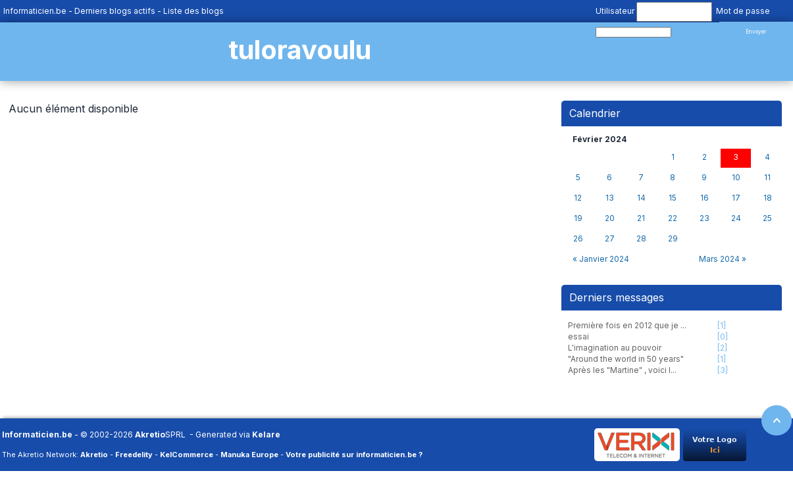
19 (578, 218)
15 (673, 198)
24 (736, 218)
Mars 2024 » (722, 259)
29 (673, 238)
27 (610, 238)
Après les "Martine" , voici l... (622, 370)
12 (578, 198)
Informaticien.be (34, 11)
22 (672, 218)
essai (578, 336)
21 (641, 218)
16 (704, 198)
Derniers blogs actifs (114, 11)
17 (736, 198)
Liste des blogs (193, 11)
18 (767, 198)
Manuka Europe (249, 454)
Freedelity (134, 454)
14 (641, 198)
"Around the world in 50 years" (626, 359)
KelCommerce (186, 454)
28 (641, 238)
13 (609, 198)
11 (767, 177)
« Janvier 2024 (601, 259)
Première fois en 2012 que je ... (627, 325)
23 (704, 218)
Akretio (150, 434)
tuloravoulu (299, 50)
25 (767, 218)
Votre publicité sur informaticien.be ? (354, 454)
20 (610, 218)
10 (736, 177)
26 (578, 238)
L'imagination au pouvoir (614, 348)
